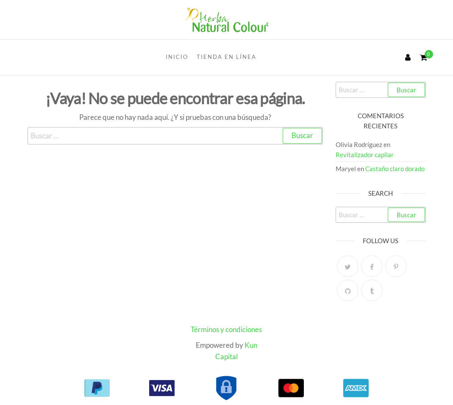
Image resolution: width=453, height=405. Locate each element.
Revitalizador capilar (365, 154)
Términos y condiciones (226, 329)
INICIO (177, 56)
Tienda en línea (226, 56)
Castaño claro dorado (395, 168)
